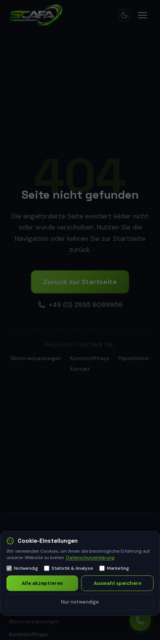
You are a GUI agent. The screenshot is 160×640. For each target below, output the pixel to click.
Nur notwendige (80, 602)
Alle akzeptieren (42, 583)
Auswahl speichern (117, 583)
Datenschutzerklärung (90, 558)
